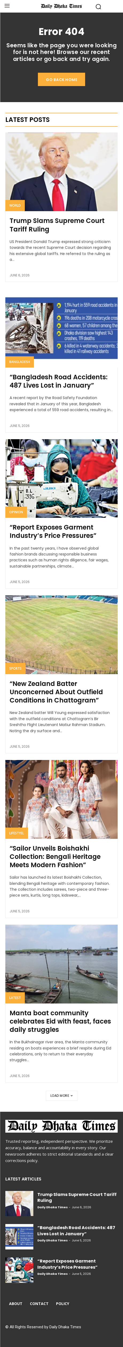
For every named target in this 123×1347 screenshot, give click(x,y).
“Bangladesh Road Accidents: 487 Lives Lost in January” (59, 381)
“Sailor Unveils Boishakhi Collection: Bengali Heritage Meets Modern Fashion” (55, 856)
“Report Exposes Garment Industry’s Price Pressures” (53, 531)
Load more (61, 1095)
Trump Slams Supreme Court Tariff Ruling (57, 224)
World (15, 205)
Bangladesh (19, 362)
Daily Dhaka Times (52, 1207)
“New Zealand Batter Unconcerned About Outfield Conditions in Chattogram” (56, 692)
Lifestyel (16, 833)
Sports (15, 668)
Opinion (16, 512)
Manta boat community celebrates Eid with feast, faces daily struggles (60, 1021)
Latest (15, 997)
